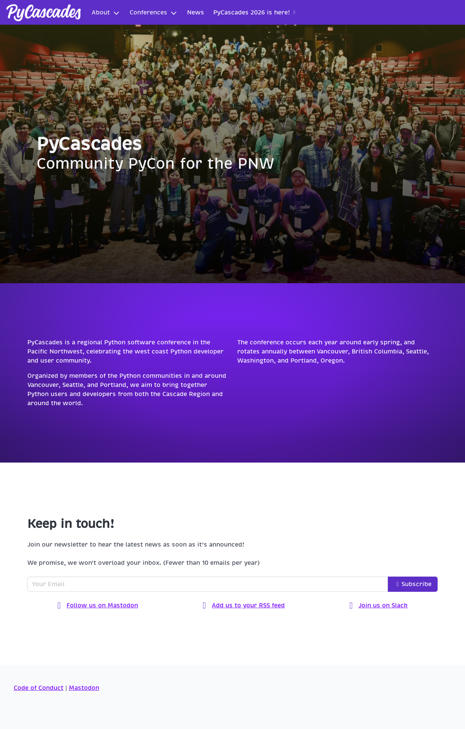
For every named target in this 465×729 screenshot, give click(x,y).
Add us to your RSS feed (244, 605)
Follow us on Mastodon (97, 605)
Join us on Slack (378, 605)
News (195, 12)
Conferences (148, 12)
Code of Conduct (38, 688)
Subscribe (413, 584)
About (101, 12)
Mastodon (84, 688)
